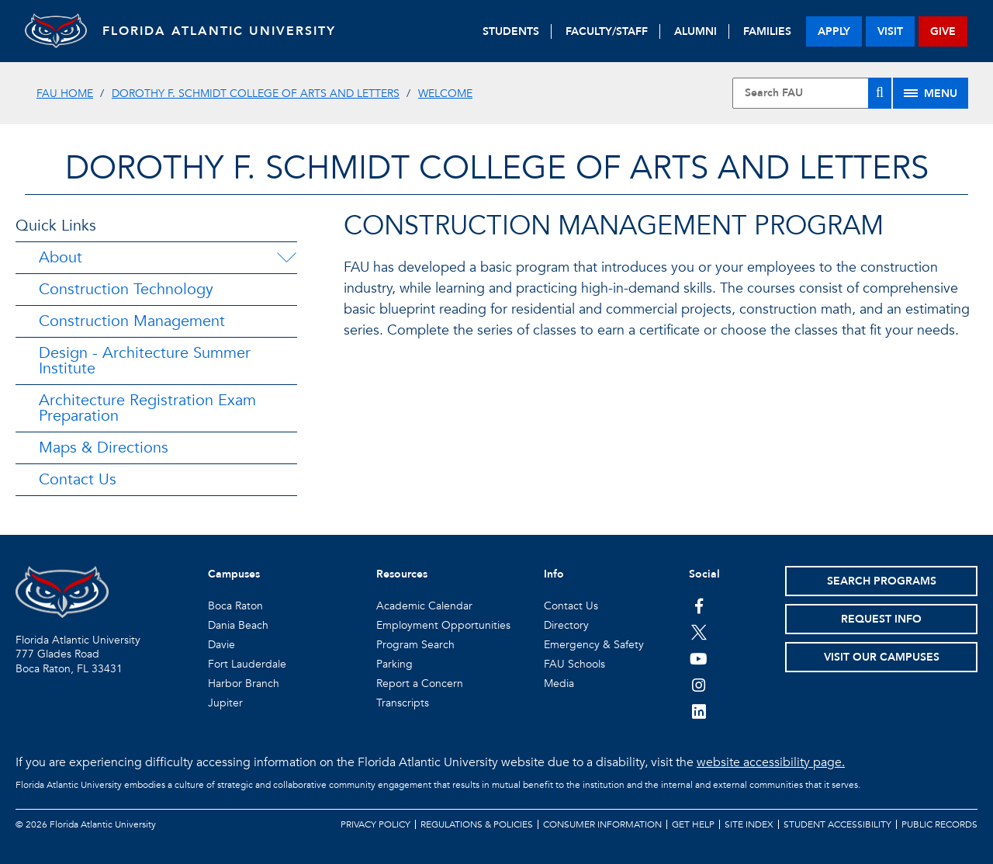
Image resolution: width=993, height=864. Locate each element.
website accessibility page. (771, 762)
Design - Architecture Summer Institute (145, 360)
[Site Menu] (930, 93)
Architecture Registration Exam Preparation (147, 408)
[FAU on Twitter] (698, 632)
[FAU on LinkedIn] (698, 711)
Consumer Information (602, 824)
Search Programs (881, 581)
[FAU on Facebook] (698, 605)
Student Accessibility (837, 824)
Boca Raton (235, 606)
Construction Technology (126, 289)
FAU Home (64, 93)
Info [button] (554, 574)
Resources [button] (401, 574)
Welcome (445, 93)
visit (890, 31)
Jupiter (225, 703)
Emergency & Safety (594, 644)
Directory (566, 625)
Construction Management (132, 321)
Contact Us (77, 479)
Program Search (415, 644)
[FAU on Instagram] (698, 684)
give (943, 31)
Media (559, 683)
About (60, 257)
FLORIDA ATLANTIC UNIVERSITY (219, 31)
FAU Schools (574, 664)
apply (834, 31)
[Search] (879, 93)
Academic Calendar (424, 606)
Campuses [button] (234, 574)
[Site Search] (811, 93)
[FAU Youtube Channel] (698, 658)
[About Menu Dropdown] (286, 257)
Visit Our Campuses (881, 657)
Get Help (693, 824)
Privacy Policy (375, 824)
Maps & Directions (103, 447)
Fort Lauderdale (247, 664)
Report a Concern (419, 683)
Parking (394, 664)
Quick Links (56, 225)
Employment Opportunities (443, 625)
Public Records (939, 824)
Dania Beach (238, 625)
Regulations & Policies (476, 824)
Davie (221, 644)
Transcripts (402, 703)
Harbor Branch (243, 683)
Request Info (881, 619)
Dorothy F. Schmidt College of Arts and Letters (256, 93)
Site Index (749, 824)
